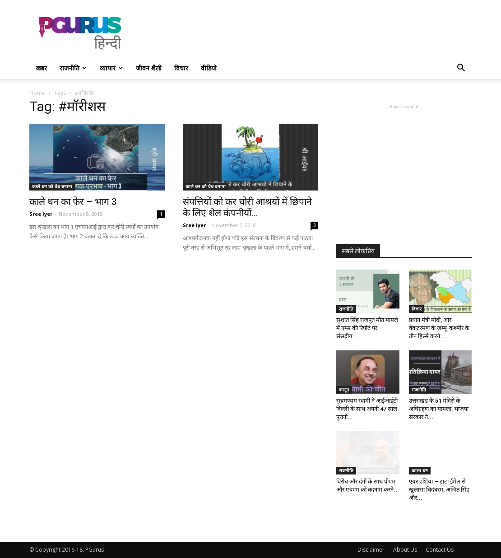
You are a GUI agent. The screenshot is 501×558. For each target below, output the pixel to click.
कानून (344, 389)
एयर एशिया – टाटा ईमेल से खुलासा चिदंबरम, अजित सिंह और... (439, 489)
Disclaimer (371, 549)
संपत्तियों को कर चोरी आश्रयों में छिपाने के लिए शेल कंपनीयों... (247, 207)
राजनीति (73, 68)
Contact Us (440, 549)
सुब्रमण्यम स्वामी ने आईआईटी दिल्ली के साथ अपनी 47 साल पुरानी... (367, 408)
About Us (405, 549)
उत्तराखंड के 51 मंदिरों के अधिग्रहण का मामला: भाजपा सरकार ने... (439, 408)
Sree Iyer (40, 213)
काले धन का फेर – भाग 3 (73, 201)
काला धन (420, 470)
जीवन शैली (149, 68)
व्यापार (111, 68)
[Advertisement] (307, 32)
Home (37, 93)
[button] (461, 69)
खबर (41, 68)
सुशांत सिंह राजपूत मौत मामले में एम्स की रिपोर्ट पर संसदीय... (367, 327)
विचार (181, 68)
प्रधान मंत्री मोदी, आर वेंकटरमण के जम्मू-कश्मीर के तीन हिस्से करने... (439, 327)
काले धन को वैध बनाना (52, 186)
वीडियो (209, 68)
